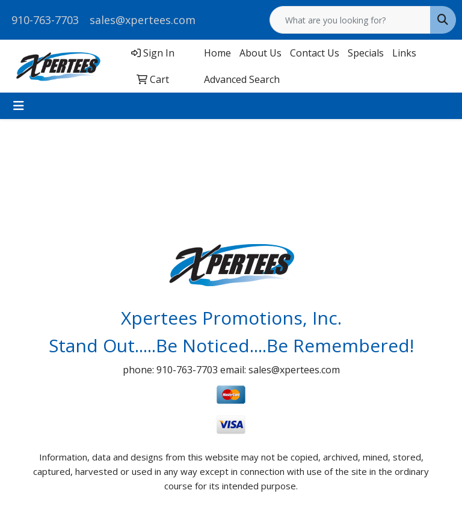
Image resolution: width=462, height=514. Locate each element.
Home (217, 53)
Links (404, 53)
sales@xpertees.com (143, 20)
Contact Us (314, 53)
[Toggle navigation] (18, 105)
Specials (366, 53)
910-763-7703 (45, 20)
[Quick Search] (350, 20)
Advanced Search (242, 79)
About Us (260, 53)
